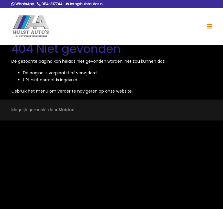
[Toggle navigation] (209, 26)
